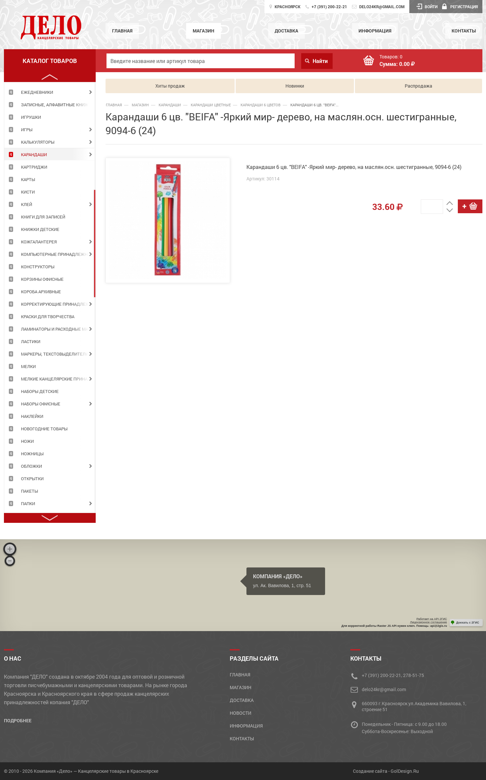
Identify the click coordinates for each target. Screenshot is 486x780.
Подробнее (17, 720)
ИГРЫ (26, 130)
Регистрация (460, 6)
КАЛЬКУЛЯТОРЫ (37, 142)
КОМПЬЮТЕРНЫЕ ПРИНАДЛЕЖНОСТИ (58, 254)
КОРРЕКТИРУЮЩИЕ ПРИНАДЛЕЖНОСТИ (58, 304)
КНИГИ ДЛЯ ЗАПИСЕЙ (43, 217)
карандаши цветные (211, 104)
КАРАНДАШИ (34, 154)
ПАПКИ (28, 503)
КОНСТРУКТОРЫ (37, 267)
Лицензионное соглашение (428, 622)
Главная (122, 31)
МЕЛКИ (28, 366)
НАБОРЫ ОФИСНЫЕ (40, 404)
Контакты (464, 31)
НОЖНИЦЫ (32, 454)
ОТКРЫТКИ (32, 479)
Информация (375, 31)
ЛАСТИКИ (30, 341)
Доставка (286, 31)
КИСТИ (28, 192)
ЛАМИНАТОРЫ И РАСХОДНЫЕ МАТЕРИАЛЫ (58, 329)
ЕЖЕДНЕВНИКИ (37, 92)
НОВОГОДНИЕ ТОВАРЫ (44, 429)
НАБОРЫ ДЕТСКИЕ (40, 391)
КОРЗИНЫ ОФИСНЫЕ (42, 279)
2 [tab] (94, 243)
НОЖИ (27, 441)
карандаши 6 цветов (261, 104)
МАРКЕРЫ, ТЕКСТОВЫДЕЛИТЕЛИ (54, 354)
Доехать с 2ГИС (467, 622)
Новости (240, 713)
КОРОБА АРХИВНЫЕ (41, 292)
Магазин (203, 31)
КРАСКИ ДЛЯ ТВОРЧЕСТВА (47, 316)
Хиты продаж (170, 86)
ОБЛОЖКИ (31, 466)
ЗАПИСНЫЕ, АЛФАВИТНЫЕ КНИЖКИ (57, 105)
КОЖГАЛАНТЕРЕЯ (39, 242)
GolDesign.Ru (405, 771)
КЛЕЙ (26, 204)
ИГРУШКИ (31, 117)
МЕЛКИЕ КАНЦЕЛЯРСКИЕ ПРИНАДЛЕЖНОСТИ (58, 379)
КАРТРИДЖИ (34, 167)
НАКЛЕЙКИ (32, 416)
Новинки (294, 86)
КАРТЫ (28, 179)
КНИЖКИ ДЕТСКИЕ (40, 229)
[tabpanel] (49, 92)
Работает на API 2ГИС (432, 619)
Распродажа (418, 86)
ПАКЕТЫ (29, 491)
